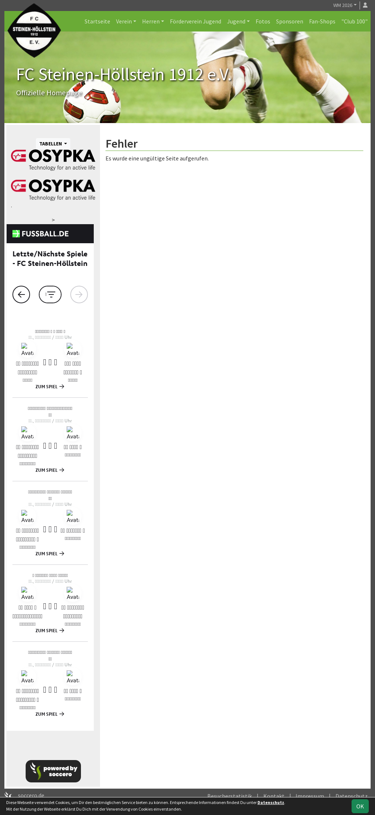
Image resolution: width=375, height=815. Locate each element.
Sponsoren (289, 21)
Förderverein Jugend (195, 21)
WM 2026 (342, 5)
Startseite (97, 21)
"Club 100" (354, 21)
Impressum (310, 796)
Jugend (236, 21)
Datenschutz (351, 796)
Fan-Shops (322, 21)
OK (360, 806)
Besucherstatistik (229, 796)
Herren (151, 21)
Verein (124, 21)
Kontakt (274, 796)
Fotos (263, 21)
